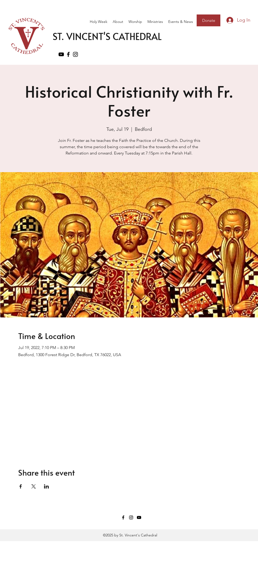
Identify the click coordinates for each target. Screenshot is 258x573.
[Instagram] (131, 517)
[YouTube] (61, 54)
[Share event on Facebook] (20, 486)
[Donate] (208, 20)
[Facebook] (68, 54)
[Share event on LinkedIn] (46, 486)
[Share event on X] (33, 486)
